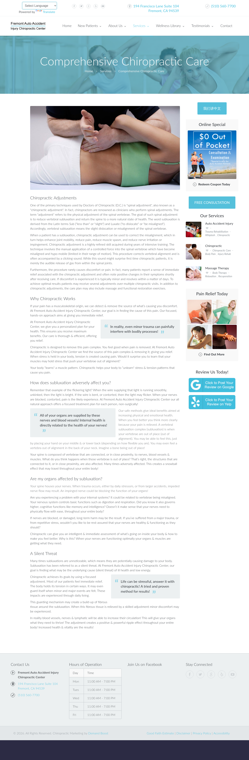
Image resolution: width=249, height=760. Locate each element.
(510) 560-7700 (223, 6)
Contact (226, 25)
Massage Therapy (217, 268)
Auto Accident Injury (219, 223)
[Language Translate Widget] (39, 6)
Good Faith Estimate (160, 733)
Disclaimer (183, 733)
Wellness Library (170, 26)
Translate (45, 12)
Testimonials (202, 26)
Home (67, 25)
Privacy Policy (202, 733)
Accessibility (221, 733)
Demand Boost (98, 733)
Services (141, 26)
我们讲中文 (212, 108)
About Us (117, 26)
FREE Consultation (212, 202)
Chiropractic (213, 246)
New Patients (90, 26)
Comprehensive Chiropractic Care (141, 71)
